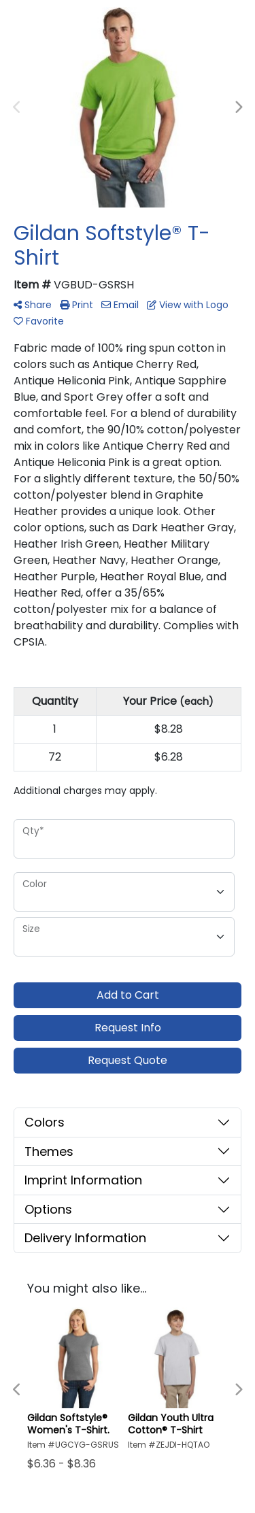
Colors (44, 1122)
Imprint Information (83, 1179)
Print (76, 305)
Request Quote (127, 1060)
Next (238, 107)
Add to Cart (128, 995)
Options (48, 1209)
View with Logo (187, 305)
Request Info (128, 1027)
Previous (17, 107)
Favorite (39, 321)
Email (120, 305)
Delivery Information (85, 1237)
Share (33, 305)
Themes (48, 1151)
